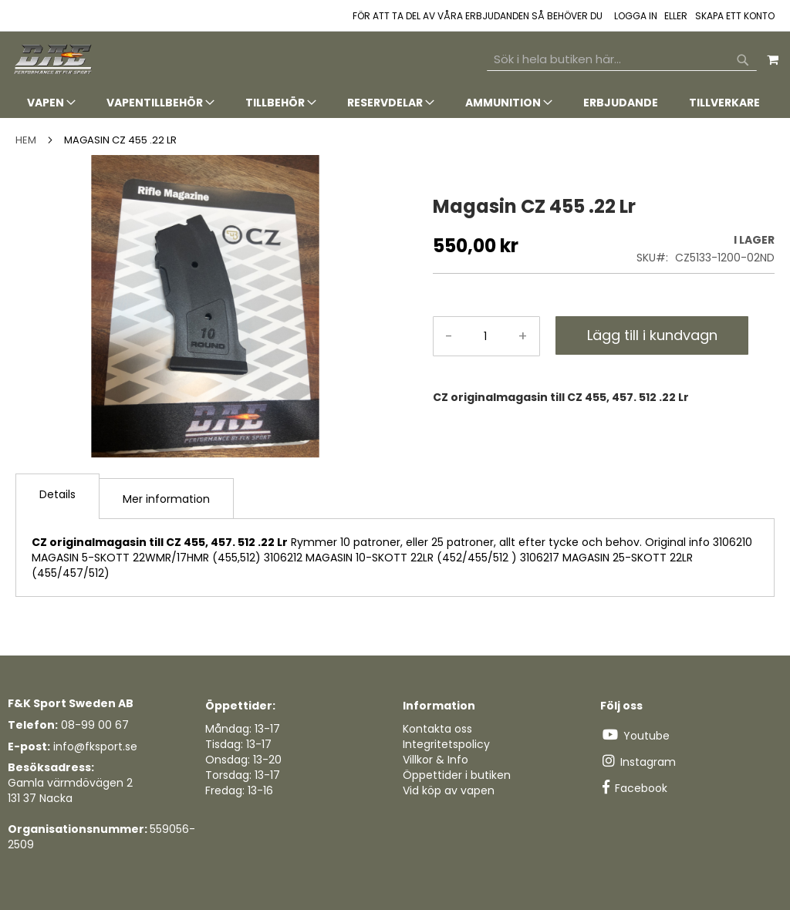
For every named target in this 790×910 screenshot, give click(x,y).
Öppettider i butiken (457, 775)
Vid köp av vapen (449, 790)
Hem (25, 140)
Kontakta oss (437, 728)
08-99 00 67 (95, 725)
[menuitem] (51, 103)
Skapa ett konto (735, 16)
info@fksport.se (95, 746)
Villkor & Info (435, 759)
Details (57, 494)
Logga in (635, 16)
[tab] (395, 103)
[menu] (395, 103)
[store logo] (54, 60)
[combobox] (622, 59)
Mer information (166, 499)
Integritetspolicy (446, 744)
